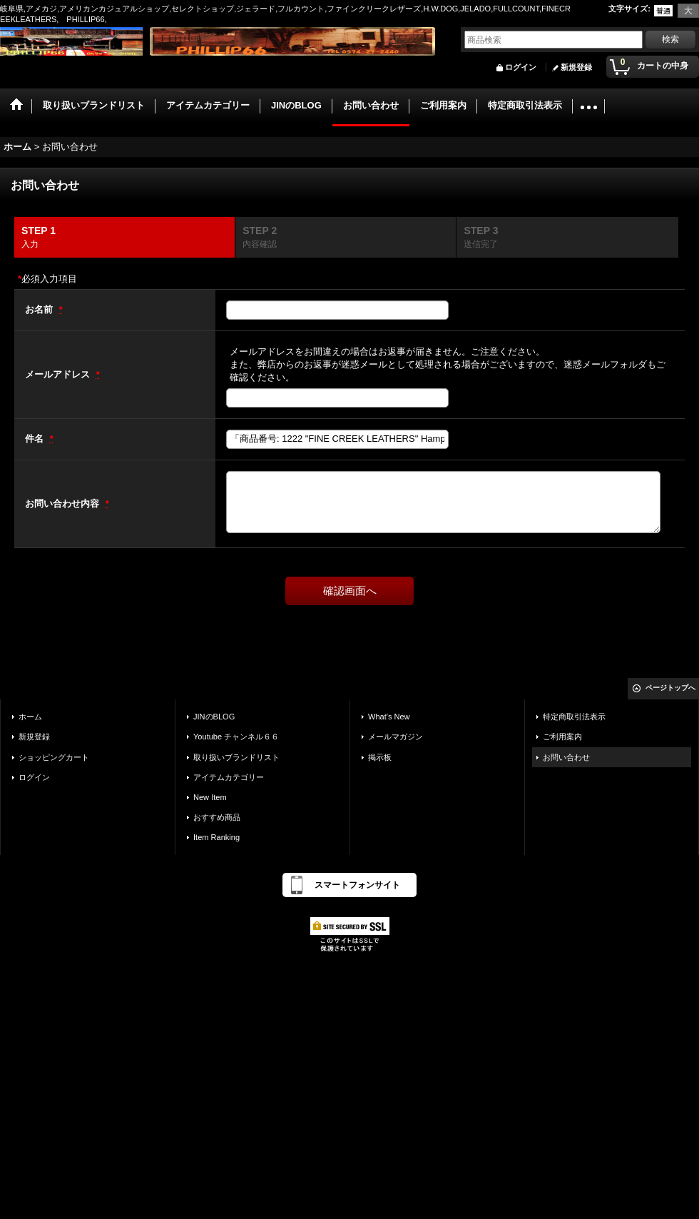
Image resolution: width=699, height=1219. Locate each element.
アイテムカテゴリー (228, 777)
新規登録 (576, 67)
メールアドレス (59, 374)
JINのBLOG (214, 716)
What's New (389, 716)
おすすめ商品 (216, 817)
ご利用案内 (562, 736)
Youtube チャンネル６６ (236, 736)
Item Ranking (216, 837)
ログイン (520, 67)
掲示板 (380, 757)
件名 (35, 438)
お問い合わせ (566, 757)
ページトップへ (670, 688)
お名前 (40, 309)
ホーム (30, 716)
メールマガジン (395, 736)
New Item (210, 797)
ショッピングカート (54, 757)
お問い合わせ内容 (63, 503)
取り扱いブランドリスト (236, 757)
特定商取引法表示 (574, 716)
